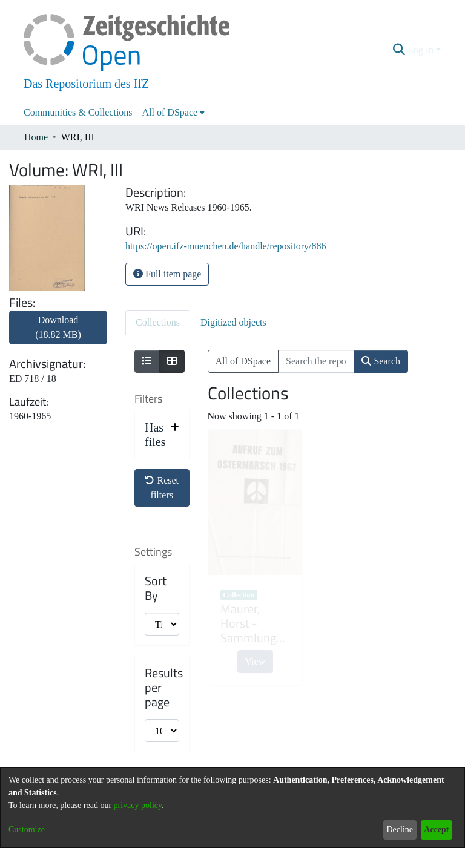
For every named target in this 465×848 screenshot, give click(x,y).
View (255, 661)
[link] (58, 334)
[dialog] (232, 807)
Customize (26, 829)
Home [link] (36, 137)
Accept (436, 829)
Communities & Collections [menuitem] (78, 112)
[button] (399, 50)
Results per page (164, 687)
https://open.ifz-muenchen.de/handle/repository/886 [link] (225, 246)
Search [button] (380, 361)
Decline (399, 829)
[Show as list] (147, 361)
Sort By (156, 588)
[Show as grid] (172, 361)
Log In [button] (421, 50)
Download (58, 327)
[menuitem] (173, 112)
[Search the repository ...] (316, 361)
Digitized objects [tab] (233, 322)
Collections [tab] (158, 322)
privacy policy (138, 805)
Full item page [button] (167, 274)
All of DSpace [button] (170, 112)
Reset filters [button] (162, 487)
